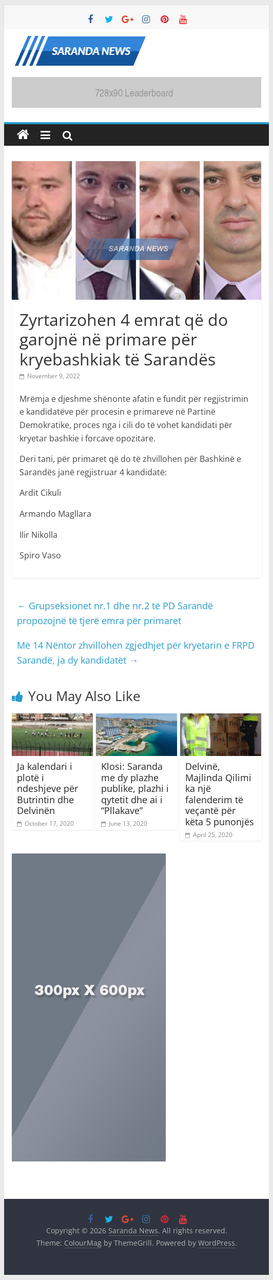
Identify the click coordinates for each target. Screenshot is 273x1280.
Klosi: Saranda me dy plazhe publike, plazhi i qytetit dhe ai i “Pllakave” (135, 788)
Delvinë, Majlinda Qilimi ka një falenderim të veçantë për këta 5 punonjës (219, 794)
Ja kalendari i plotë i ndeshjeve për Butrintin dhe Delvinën (47, 788)
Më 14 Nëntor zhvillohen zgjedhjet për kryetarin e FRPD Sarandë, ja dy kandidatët (136, 652)
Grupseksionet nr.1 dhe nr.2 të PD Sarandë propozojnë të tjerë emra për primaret (115, 613)
